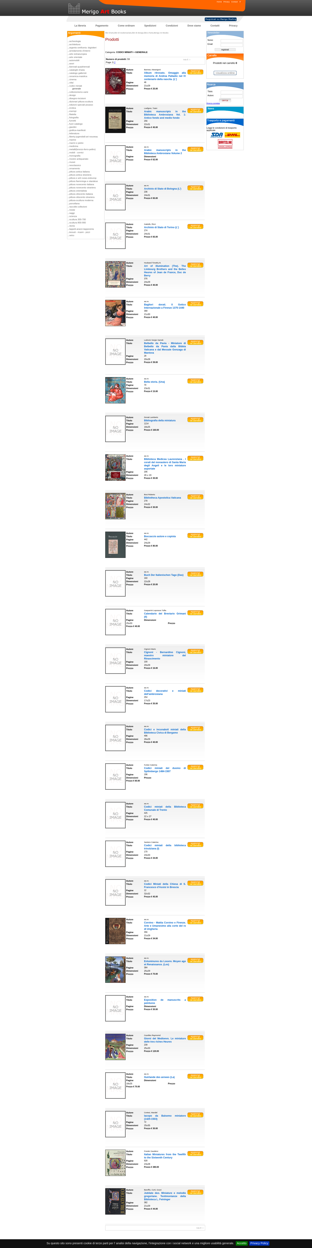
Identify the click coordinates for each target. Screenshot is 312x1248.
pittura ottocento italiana (81, 194)
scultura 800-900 (77, 222)
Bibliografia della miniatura (160, 420)
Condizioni (172, 25)
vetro (71, 235)
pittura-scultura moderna (81, 200)
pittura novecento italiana (81, 184)
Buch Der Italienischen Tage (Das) (163, 575)
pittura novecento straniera (82, 187)
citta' (71, 82)
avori (71, 63)
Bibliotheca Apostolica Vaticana (162, 497)
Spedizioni (150, 25)
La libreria (80, 25)
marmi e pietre (76, 143)
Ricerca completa (213, 103)
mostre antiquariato (78, 159)
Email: (210, 44)
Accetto (242, 1243)
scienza (73, 216)
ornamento (74, 168)
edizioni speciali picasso (81, 105)
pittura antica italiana (79, 171)
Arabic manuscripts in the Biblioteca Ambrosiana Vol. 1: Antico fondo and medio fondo (165, 114)
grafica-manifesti (77, 130)
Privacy (226, 2)
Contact (234, 2)
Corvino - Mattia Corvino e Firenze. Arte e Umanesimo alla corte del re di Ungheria (165, 925)
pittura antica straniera (80, 175)
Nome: (210, 40)
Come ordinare (126, 25)
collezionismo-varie (78, 92)
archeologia (75, 41)
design (72, 95)
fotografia (74, 117)
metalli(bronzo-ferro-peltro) (82, 149)
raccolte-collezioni (78, 206)
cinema (72, 79)
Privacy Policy (259, 1243)
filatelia (72, 114)
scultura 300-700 (77, 219)
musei (72, 162)
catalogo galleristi (77, 73)
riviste (72, 210)
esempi (72, 111)
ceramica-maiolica (78, 76)
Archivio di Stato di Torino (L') (161, 227)
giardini (72, 127)
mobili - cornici (76, 152)
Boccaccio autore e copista (160, 536)
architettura (74, 44)
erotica (72, 108)
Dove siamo (194, 25)
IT (240, 2)
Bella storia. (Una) (154, 381)
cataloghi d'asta (77, 70)
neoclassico (75, 165)
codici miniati (75, 86)
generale (76, 88)
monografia (74, 156)
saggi (72, 213)
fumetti (72, 120)
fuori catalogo (76, 124)
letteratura (74, 133)
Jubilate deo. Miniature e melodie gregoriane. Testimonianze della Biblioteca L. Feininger (165, 1196)
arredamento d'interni (79, 51)
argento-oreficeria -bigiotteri (83, 47)
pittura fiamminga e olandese (83, 181)
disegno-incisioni (77, 98)
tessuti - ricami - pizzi (79, 232)
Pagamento (102, 25)
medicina (73, 146)
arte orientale (75, 57)
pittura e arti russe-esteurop (83, 178)
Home (219, 2)
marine (72, 140)
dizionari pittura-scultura (81, 101)
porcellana (74, 203)
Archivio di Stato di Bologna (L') (162, 188)
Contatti (215, 25)
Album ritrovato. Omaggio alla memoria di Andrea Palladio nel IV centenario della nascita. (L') (165, 76)
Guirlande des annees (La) (159, 1077)
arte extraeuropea (78, 54)
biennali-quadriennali (79, 67)
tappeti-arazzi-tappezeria (81, 229)
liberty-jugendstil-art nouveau (83, 136)
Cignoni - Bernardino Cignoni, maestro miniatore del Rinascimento (165, 655)
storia (72, 226)
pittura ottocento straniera (82, 197)
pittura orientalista (78, 191)
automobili (74, 60)
